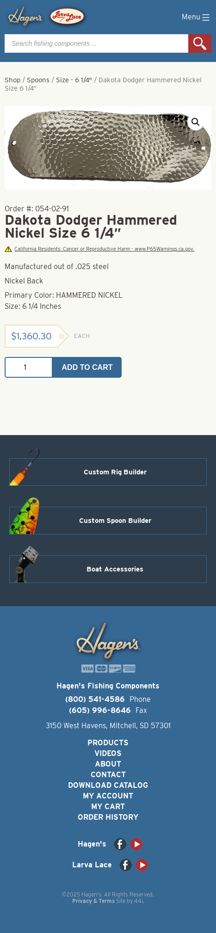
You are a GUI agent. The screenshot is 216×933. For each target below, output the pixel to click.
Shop (12, 80)
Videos (108, 753)
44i (138, 900)
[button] (195, 122)
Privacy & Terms (93, 900)
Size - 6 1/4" (74, 80)
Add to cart (87, 367)
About (108, 764)
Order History (108, 817)
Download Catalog (108, 785)
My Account (108, 796)
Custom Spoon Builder (115, 520)
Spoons (38, 80)
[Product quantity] (29, 367)
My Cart (108, 806)
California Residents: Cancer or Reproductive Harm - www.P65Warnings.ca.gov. (99, 249)
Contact (108, 774)
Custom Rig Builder (115, 472)
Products (108, 742)
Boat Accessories (114, 569)
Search (199, 43)
